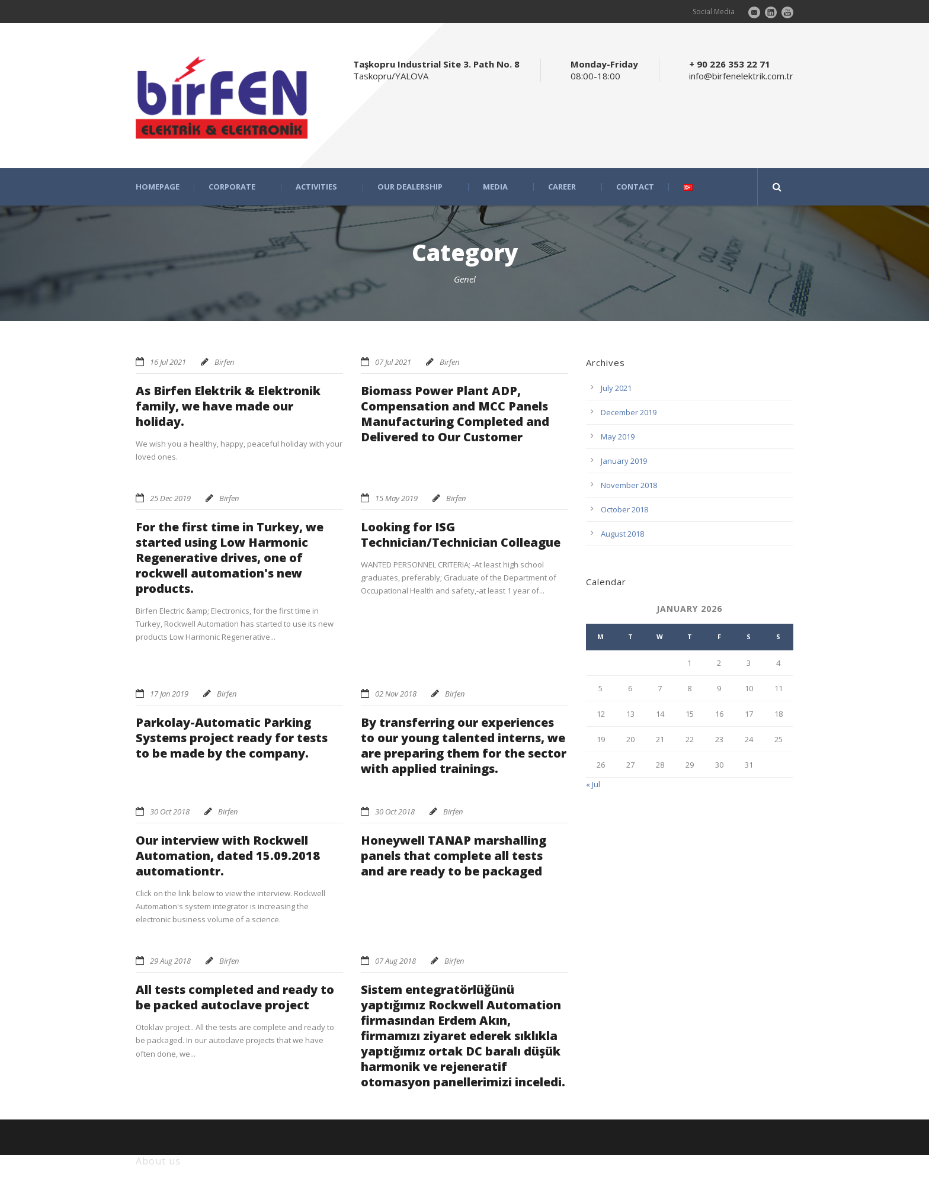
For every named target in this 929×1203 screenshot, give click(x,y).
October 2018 (624, 509)
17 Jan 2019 (169, 693)
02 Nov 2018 (396, 693)
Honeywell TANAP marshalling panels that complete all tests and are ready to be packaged (453, 855)
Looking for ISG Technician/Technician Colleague (460, 534)
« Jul (593, 784)
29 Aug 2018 (170, 960)
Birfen (224, 362)
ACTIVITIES (316, 187)
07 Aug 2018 (395, 960)
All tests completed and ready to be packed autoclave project (235, 997)
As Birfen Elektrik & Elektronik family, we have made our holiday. (228, 406)
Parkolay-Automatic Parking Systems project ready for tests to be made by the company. (232, 737)
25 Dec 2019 (170, 498)
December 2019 (628, 412)
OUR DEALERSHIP (410, 187)
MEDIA (495, 187)
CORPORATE (232, 187)
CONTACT (635, 187)
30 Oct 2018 (170, 811)
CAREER (562, 187)
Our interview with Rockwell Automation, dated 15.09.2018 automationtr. (228, 855)
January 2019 (624, 460)
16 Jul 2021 (168, 362)
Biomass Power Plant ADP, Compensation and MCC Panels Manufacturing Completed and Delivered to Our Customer (455, 414)
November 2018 (629, 485)
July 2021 (616, 388)
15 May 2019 (396, 498)
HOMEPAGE (158, 187)
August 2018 (622, 533)
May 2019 (618, 436)
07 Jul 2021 (393, 362)
